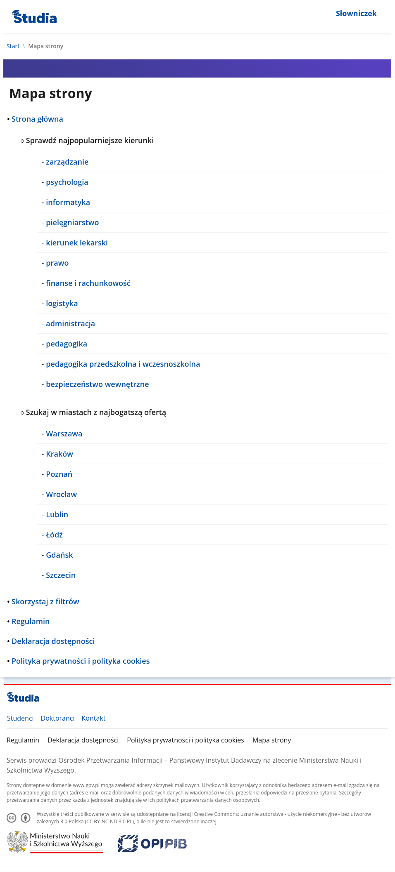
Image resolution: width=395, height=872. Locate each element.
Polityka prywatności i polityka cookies (185, 740)
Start (13, 46)
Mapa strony (271, 740)
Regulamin (23, 740)
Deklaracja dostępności (83, 740)
